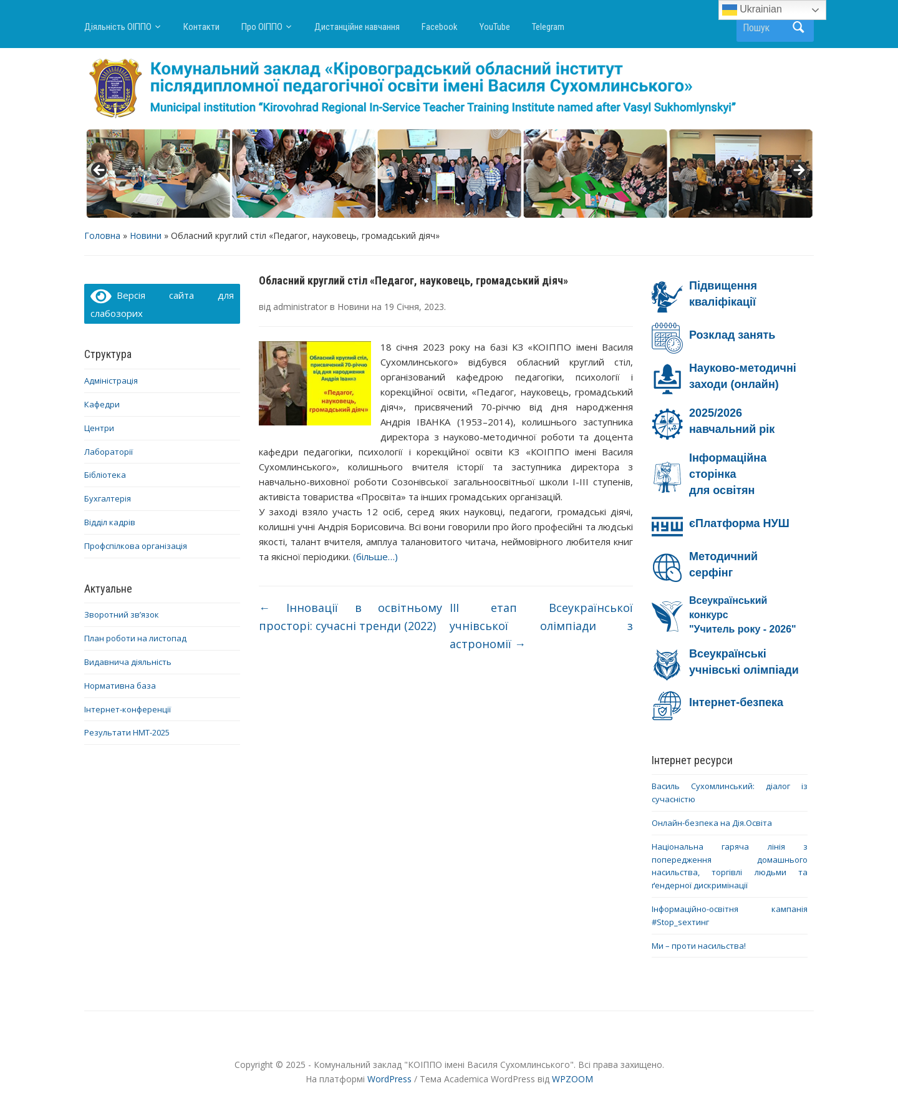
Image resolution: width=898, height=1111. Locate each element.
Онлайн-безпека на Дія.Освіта (712, 822)
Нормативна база (120, 685)
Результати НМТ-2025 (127, 732)
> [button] (798, 171)
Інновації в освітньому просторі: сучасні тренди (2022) (350, 616)
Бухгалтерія (107, 498)
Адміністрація (111, 380)
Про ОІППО (261, 26)
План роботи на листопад (135, 638)
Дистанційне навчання (357, 26)
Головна (102, 235)
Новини (146, 235)
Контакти (201, 26)
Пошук (798, 27)
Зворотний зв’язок (121, 614)
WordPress (389, 1079)
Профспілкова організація (135, 545)
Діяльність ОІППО (118, 26)
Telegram (548, 26)
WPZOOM (572, 1079)
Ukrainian (752, 9)
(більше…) (375, 556)
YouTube (495, 26)
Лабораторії (108, 451)
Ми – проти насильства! (699, 945)
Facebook (440, 26)
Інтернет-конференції (127, 709)
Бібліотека (105, 474)
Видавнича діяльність (127, 661)
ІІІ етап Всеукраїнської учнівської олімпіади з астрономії (541, 625)
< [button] (99, 171)
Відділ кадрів (109, 522)
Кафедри (102, 404)
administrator (300, 307)
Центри (99, 428)
